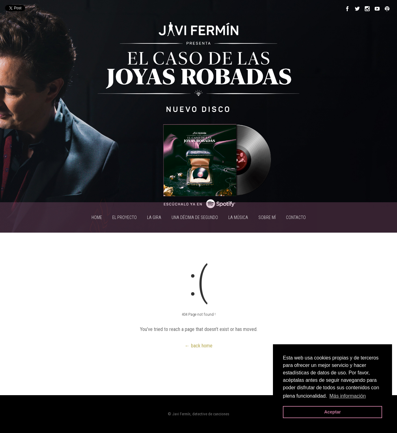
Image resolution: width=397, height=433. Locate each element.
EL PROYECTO (124, 217)
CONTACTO (296, 217)
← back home (198, 346)
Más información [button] (347, 396)
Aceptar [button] (332, 411)
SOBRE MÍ (267, 217)
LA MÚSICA (238, 217)
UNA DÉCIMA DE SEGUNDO (195, 217)
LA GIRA (154, 217)
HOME (96, 217)
